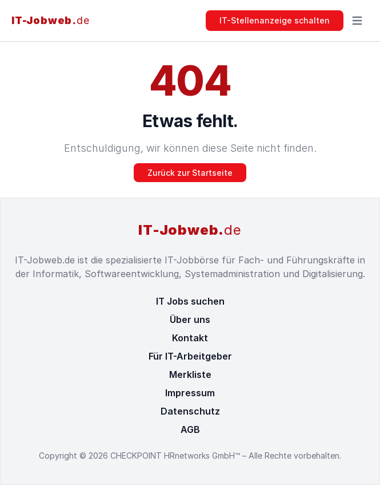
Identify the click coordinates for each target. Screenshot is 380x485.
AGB (190, 429)
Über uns (190, 319)
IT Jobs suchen (190, 301)
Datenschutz (190, 411)
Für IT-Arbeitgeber (190, 356)
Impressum (190, 393)
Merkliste (190, 374)
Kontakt (190, 338)
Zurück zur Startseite (190, 173)
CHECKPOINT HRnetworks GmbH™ (176, 455)
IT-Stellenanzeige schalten (274, 20)
